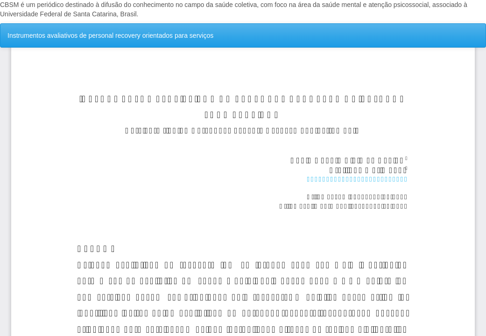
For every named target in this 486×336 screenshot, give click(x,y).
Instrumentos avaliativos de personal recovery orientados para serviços (110, 35)
